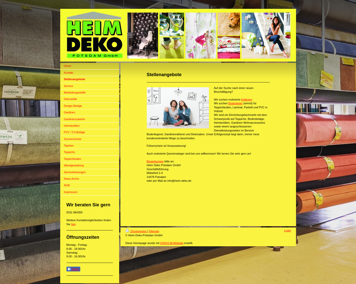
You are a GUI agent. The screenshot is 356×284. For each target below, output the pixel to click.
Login (287, 230)
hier (73, 224)
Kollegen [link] (246, 99)
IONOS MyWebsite (171, 243)
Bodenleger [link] (236, 103)
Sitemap (154, 231)
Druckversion (136, 231)
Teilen (73, 269)
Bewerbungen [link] (155, 161)
